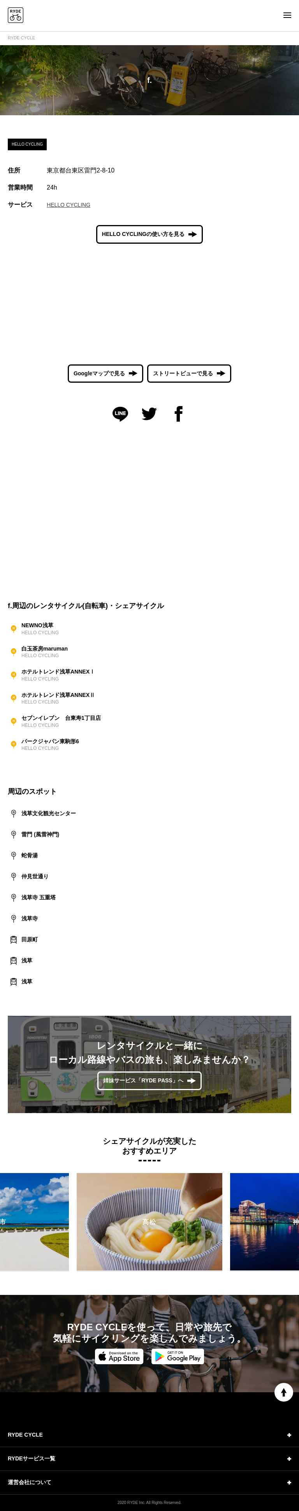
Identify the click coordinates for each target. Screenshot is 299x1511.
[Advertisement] (149, 508)
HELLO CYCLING (68, 205)
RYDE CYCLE (21, 37)
